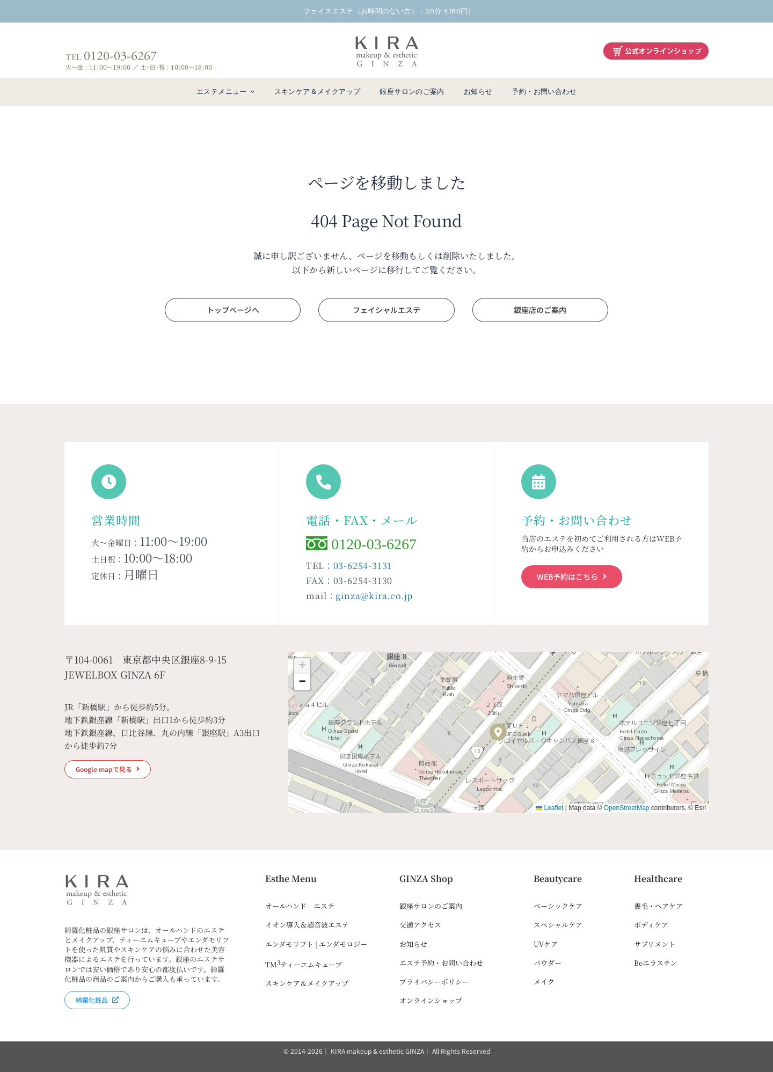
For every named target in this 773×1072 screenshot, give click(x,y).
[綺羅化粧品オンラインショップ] (656, 47)
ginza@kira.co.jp (374, 595)
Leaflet (549, 808)
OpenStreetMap (627, 808)
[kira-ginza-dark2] (386, 38)
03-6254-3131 (362, 565)
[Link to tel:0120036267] (323, 481)
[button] (498, 732)
